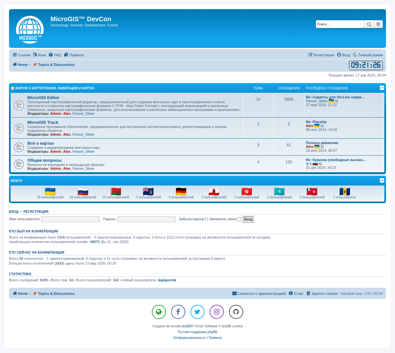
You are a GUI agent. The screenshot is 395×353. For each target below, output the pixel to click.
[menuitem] (54, 55)
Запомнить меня (225, 219)
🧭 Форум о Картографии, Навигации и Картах (53, 88)
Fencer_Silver (84, 113)
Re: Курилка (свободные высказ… (336, 160)
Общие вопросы (44, 160)
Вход (13, 211)
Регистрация (36, 211)
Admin (55, 113)
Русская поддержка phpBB (197, 332)
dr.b (309, 164)
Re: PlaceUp (316, 122)
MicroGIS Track (42, 122)
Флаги (16, 181)
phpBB (186, 326)
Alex (66, 113)
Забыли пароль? (192, 219)
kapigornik (167, 280)
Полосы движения (322, 143)
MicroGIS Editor (43, 97)
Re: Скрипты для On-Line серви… (335, 97)
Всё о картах (40, 143)
